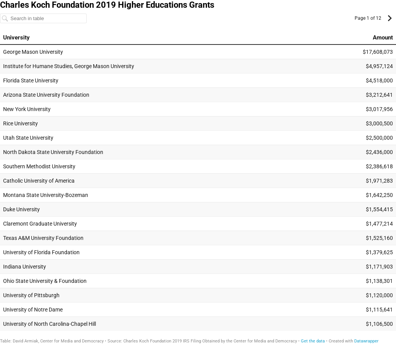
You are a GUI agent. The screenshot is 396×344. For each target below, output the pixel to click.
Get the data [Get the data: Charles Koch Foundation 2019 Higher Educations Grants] (313, 341)
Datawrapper (366, 341)
